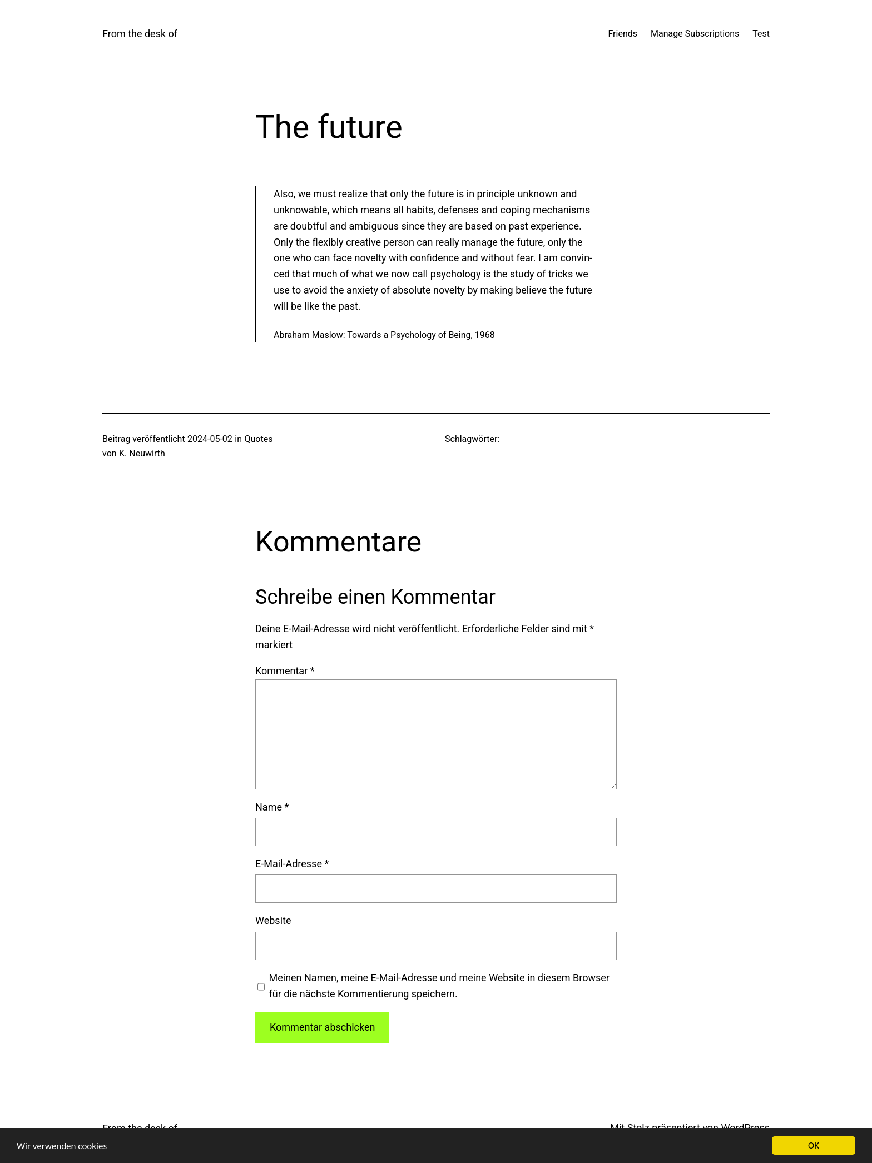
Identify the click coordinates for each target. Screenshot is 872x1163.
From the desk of (139, 33)
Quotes (259, 439)
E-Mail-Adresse (292, 863)
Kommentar (284, 671)
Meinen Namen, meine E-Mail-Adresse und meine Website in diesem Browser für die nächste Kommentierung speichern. (439, 986)
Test (761, 33)
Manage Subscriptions (695, 33)
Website (273, 920)
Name (272, 807)
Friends (622, 33)
